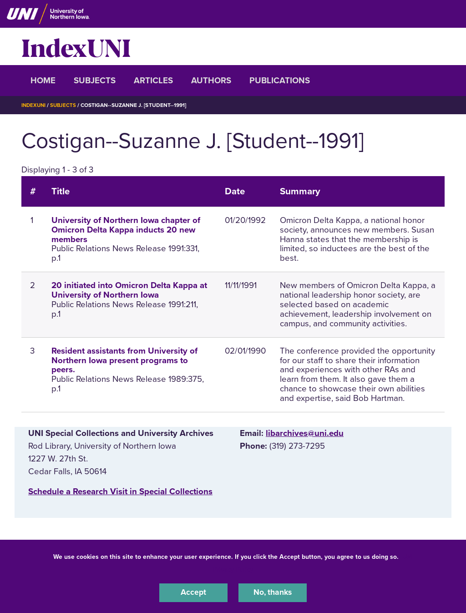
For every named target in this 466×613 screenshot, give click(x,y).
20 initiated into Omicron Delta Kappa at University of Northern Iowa (129, 290)
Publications (279, 81)
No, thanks (273, 592)
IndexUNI (76, 46)
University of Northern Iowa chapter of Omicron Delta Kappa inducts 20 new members (125, 229)
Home (43, 81)
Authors (211, 81)
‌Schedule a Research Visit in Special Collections (120, 491)
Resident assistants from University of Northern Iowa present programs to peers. (124, 360)
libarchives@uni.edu (305, 433)
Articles (153, 81)
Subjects (95, 81)
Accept (193, 592)
